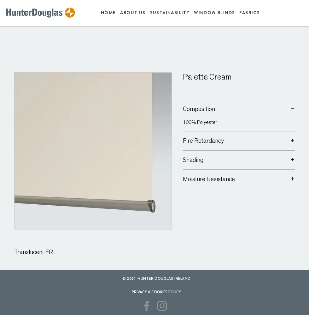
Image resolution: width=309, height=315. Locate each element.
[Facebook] (146, 305)
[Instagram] (162, 305)
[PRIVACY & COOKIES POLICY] (156, 292)
